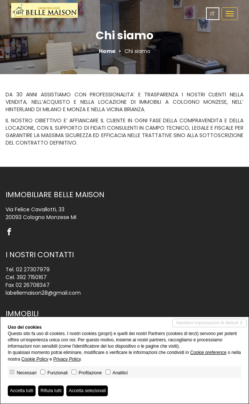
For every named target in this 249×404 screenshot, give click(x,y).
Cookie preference (208, 352)
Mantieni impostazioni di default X (209, 322)
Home (107, 51)
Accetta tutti (21, 390)
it (212, 13)
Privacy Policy (67, 359)
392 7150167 (32, 277)
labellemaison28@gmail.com (43, 293)
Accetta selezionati (87, 390)
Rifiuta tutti (51, 390)
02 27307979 (33, 269)
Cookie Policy (35, 359)
